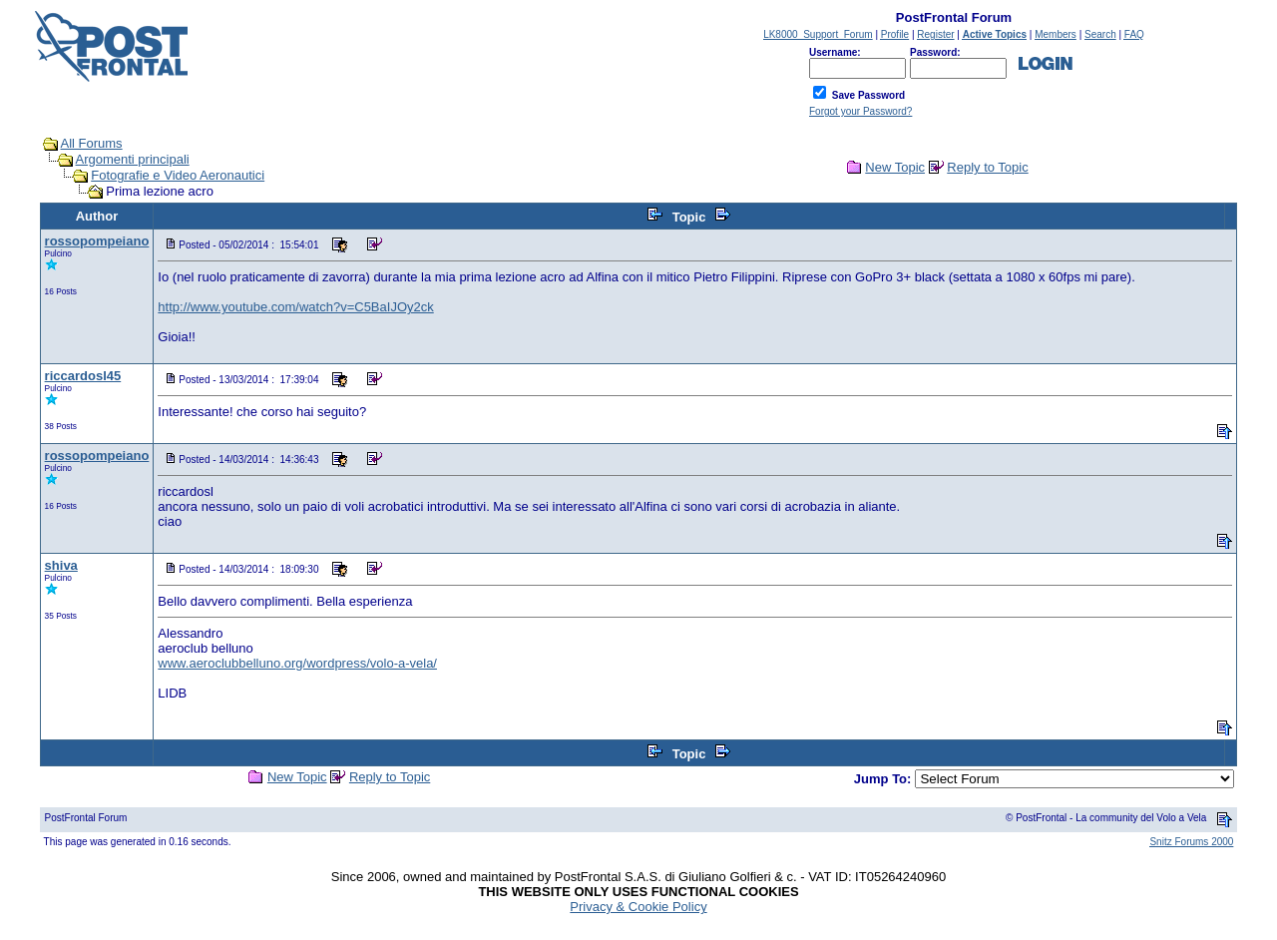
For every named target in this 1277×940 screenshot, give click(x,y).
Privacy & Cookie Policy (638, 906)
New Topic (895, 167)
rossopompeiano (97, 241)
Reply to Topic (987, 167)
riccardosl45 (83, 375)
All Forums (92, 143)
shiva (61, 565)
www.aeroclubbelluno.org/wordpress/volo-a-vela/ (297, 663)
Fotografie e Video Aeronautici (177, 175)
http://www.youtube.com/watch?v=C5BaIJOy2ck (295, 306)
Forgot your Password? (860, 111)
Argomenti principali (133, 159)
